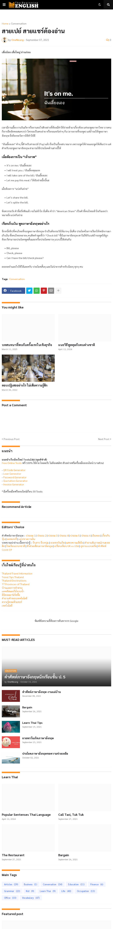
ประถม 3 (52, 535)
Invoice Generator (13, 484)
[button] (4, 5)
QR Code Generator (14, 470)
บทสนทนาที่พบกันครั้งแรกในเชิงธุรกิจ (27, 345)
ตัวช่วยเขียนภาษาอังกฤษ (40, 546)
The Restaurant (13, 855)
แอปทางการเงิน (26, 539)
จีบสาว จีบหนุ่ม (41, 542)
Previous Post (12, 439)
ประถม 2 (41, 535)
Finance (96, 884)
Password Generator (14, 477)
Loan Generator (12, 473)
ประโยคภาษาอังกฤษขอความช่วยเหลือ (45, 753)
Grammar (12, 891)
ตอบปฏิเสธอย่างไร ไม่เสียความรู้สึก (24, 385)
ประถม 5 (74, 535)
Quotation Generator (15, 480)
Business (30, 884)
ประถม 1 (30, 535)
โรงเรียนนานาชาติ (16, 546)
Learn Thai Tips (32, 722)
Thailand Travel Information (17, 573)
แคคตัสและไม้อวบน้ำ (13, 591)
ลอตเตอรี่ (12, 539)
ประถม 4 (63, 535)
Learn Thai (48, 891)
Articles (11, 884)
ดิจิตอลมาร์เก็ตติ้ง (11, 594)
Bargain (27, 707)
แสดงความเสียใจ (74, 542)
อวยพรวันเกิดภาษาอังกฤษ (38, 738)
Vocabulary (31, 897)
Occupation (86, 891)
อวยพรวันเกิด (57, 542)
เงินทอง (96, 535)
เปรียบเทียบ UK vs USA (66, 546)
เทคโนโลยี (7, 605)
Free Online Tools (12, 462)
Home (5, 23)
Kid (30, 891)
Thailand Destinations (14, 580)
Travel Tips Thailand (13, 577)
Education (76, 884)
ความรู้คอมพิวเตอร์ (12, 601)
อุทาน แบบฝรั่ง (88, 546)
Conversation (18, 23)
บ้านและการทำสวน (12, 587)
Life (66, 891)
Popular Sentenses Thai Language (26, 815)
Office (10, 897)
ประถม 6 (86, 535)
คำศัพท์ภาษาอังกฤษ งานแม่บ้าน (41, 691)
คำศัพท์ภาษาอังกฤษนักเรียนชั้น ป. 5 (35, 676)
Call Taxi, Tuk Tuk (71, 815)
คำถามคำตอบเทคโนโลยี (14, 598)
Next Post (103, 439)
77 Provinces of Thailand (15, 584)
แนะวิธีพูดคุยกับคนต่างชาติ (76, 345)
